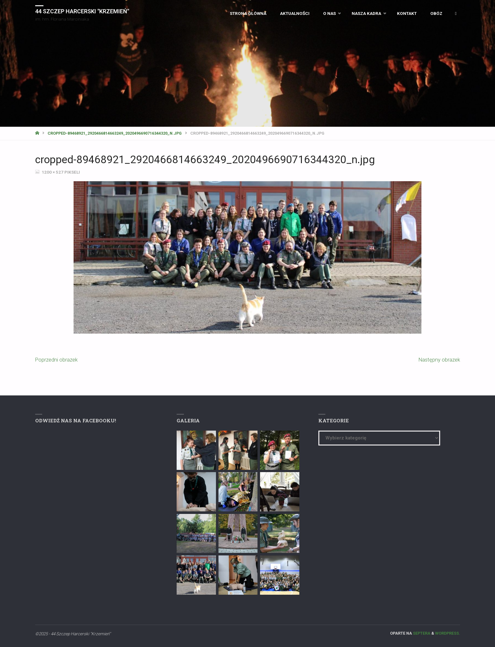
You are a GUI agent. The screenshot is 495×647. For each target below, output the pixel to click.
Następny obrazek (439, 360)
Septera (421, 633)
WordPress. (447, 633)
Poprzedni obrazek (56, 360)
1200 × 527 (53, 172)
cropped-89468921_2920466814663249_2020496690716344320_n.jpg (115, 133)
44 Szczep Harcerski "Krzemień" (82, 11)
